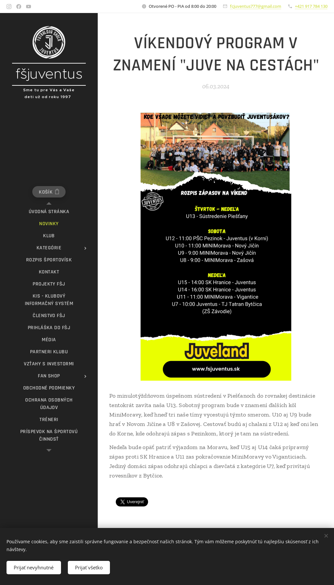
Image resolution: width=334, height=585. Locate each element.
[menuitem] (49, 211)
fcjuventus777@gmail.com (255, 6)
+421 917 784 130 (311, 6)
